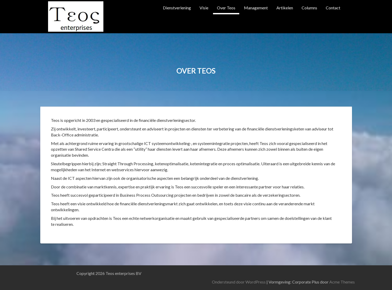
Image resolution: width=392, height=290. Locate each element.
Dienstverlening (177, 7)
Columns (309, 7)
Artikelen (284, 7)
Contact (333, 7)
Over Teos (226, 7)
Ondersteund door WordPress (306, 281)
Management (256, 7)
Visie (204, 7)
